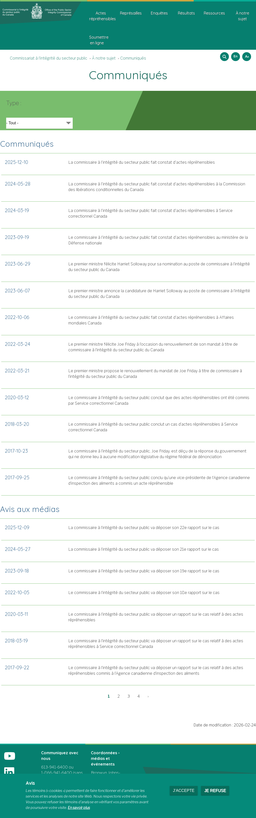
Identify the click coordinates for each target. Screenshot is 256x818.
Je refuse (215, 790)
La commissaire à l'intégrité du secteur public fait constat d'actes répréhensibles (141, 162)
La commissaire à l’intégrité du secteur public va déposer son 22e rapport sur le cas (143, 527)
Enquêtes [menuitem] (159, 13)
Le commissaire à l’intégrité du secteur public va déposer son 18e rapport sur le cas (144, 592)
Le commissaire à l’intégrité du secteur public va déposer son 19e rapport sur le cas (143, 571)
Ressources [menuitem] (214, 13)
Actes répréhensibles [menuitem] (102, 16)
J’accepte (183, 790)
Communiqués (133, 58)
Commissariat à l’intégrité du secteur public (48, 58)
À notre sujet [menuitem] (242, 16)
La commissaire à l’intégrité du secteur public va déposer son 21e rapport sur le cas (143, 549)
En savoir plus (79, 807)
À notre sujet (104, 58)
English (235, 55)
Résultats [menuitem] (186, 13)
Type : (13, 103)
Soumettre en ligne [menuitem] (98, 40)
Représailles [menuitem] (131, 13)
